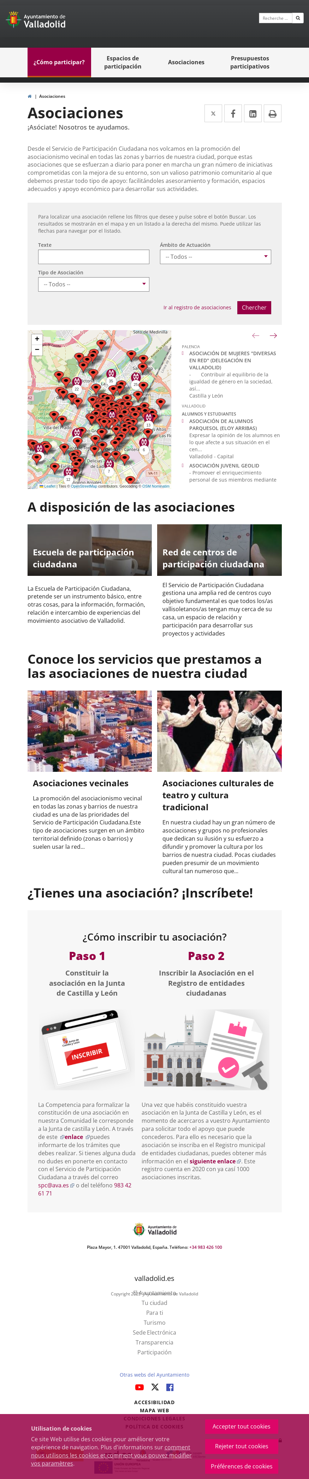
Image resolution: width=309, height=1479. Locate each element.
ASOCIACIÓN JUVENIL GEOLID (224, 465)
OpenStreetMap (84, 486)
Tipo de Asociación (60, 272)
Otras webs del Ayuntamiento (154, 1374)
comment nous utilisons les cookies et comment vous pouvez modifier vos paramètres (111, 1455)
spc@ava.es (56, 1185)
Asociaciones (52, 96)
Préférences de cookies (242, 1466)
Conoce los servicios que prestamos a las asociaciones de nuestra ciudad (145, 666)
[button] (62, 421)
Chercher (254, 307)
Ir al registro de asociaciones (197, 307)
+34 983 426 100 (205, 1247)
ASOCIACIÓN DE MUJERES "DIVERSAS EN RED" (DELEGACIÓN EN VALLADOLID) (232, 360)
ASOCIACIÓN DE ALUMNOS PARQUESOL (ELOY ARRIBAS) (223, 424)
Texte (45, 245)
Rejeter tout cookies (241, 1446)
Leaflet (47, 486)
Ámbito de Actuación (185, 245)
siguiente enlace (215, 1161)
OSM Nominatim (156, 486)
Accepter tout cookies (242, 1426)
